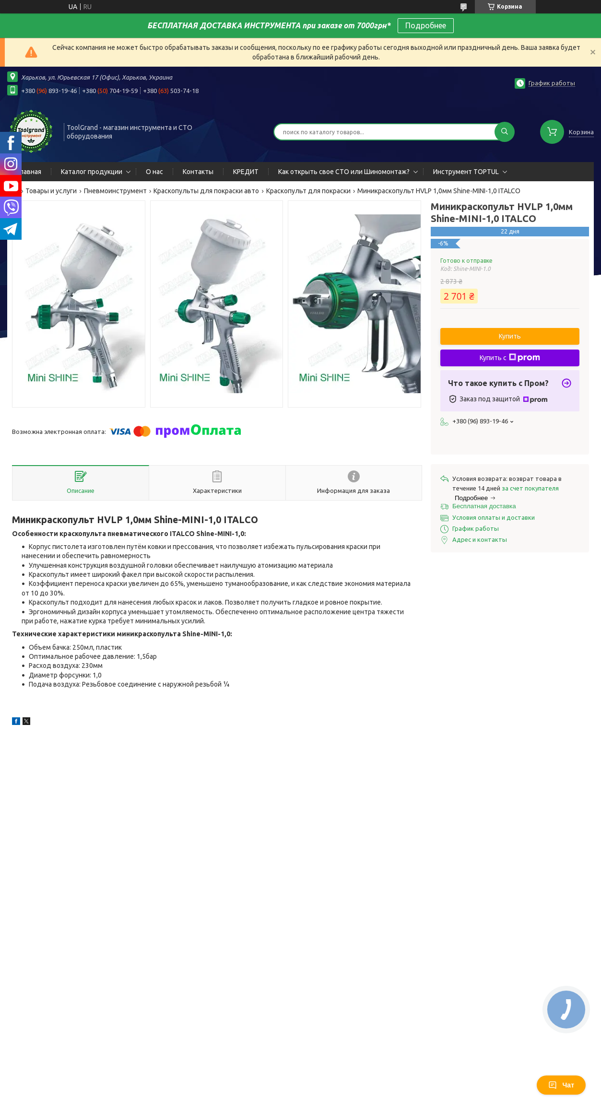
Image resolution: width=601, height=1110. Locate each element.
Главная (29, 171)
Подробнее (425, 25)
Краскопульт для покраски (308, 191)
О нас (154, 171)
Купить (510, 336)
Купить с (510, 357)
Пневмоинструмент (115, 191)
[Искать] (505, 132)
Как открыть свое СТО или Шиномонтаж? (344, 171)
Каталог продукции (91, 171)
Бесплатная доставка (484, 506)
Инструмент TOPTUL (466, 171)
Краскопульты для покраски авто (206, 191)
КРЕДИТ (246, 171)
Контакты (198, 171)
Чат (561, 1085)
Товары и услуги (51, 191)
